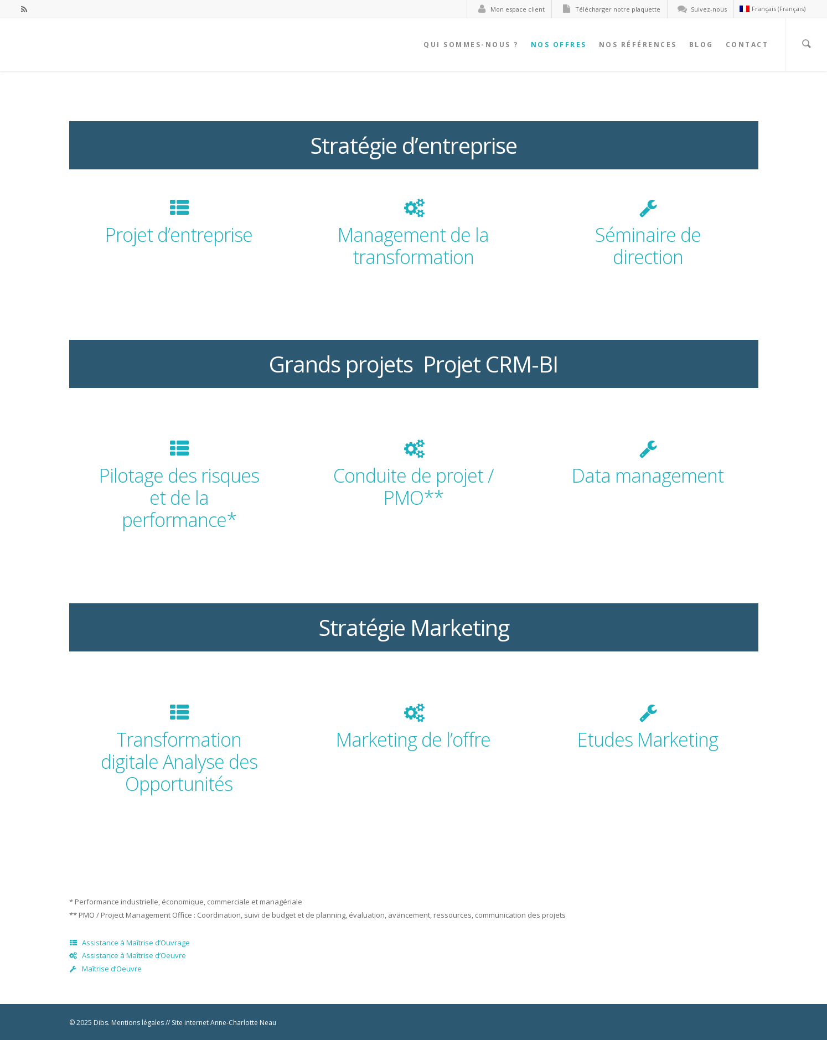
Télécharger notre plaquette (608, 9)
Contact (747, 44)
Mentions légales (137, 1022)
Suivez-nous (700, 9)
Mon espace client (509, 9)
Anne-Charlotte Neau (243, 1022)
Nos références (638, 44)
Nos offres (559, 44)
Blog (701, 44)
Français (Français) (772, 8)
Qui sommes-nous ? (471, 44)
